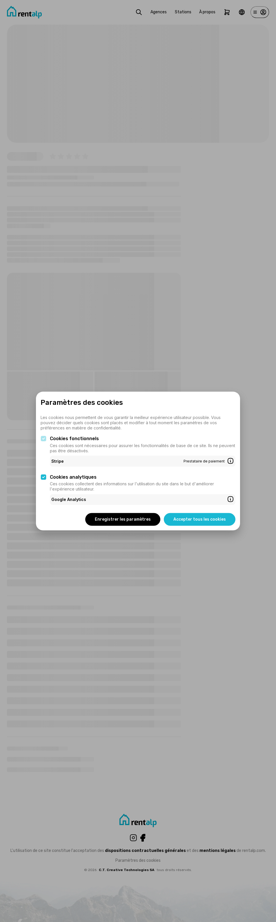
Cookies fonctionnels (74, 438)
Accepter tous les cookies (199, 519)
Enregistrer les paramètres (123, 519)
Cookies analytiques (73, 477)
